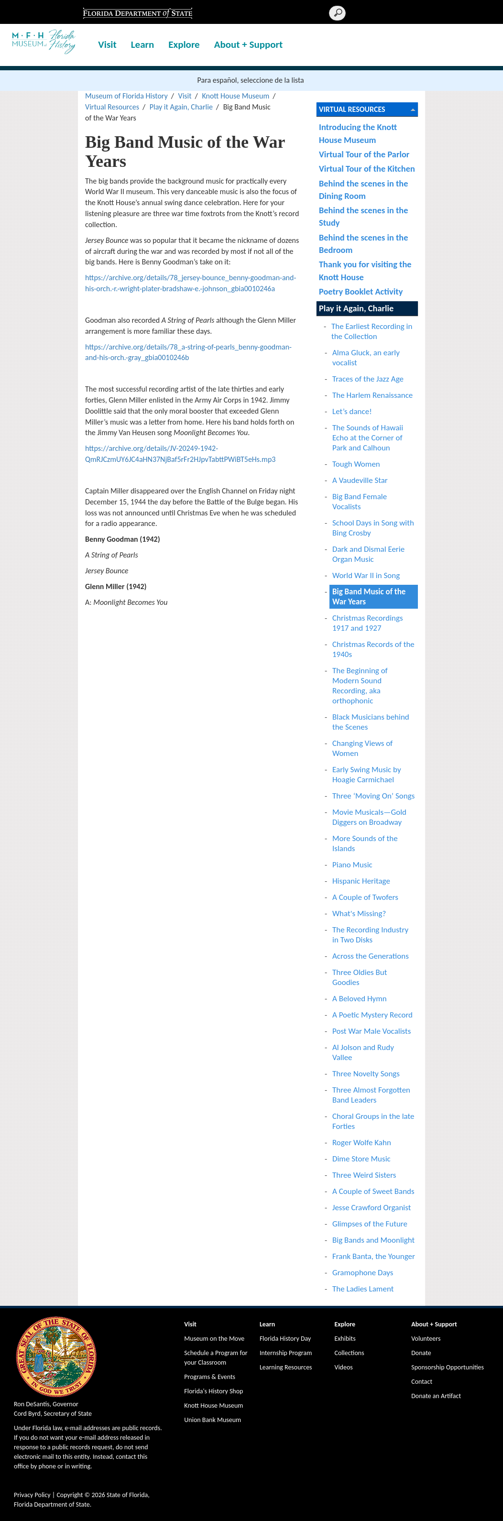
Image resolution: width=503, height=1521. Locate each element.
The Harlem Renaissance (372, 395)
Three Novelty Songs (366, 1074)
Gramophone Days (363, 1273)
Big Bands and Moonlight (373, 1240)
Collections (349, 1353)
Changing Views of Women (362, 748)
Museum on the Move (214, 1339)
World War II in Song (366, 575)
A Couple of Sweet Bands (373, 1191)
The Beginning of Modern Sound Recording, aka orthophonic (360, 686)
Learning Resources (286, 1367)
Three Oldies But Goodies (359, 977)
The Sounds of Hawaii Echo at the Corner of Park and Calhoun (367, 438)
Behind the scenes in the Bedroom (363, 243)
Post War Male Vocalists (371, 1031)
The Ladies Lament (363, 1289)
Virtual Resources (112, 106)
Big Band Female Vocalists (359, 502)
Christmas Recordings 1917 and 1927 (367, 623)
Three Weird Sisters (364, 1175)
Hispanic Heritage (361, 881)
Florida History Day (285, 1339)
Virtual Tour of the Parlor (364, 154)
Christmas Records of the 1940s (373, 649)
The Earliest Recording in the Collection (371, 331)
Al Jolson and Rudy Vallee (363, 1052)
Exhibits (344, 1339)
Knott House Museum (235, 95)
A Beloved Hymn (359, 999)
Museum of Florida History (126, 95)
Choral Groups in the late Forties (373, 1121)
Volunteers (425, 1339)
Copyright (69, 1495)
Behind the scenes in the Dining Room (363, 189)
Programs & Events (209, 1377)
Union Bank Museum (212, 1420)
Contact (421, 1382)
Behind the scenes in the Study (363, 216)
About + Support (248, 44)
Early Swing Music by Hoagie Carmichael (366, 775)
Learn (142, 44)
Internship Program (286, 1353)
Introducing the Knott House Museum (358, 133)
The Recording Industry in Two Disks (370, 935)
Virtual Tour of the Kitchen (367, 168)
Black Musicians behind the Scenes (370, 722)
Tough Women (356, 464)
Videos (343, 1367)
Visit (107, 44)
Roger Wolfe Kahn (361, 1143)
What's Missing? (359, 913)
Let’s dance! (352, 411)
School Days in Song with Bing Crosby (373, 528)
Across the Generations (370, 956)
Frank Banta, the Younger (373, 1256)
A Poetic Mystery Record (372, 1015)
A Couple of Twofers (365, 897)
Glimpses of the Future (369, 1224)
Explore (183, 44)
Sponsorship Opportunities (447, 1367)
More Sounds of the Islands (365, 843)
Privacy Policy (32, 1495)
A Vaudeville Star (360, 480)
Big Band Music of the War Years (368, 597)
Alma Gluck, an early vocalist (366, 358)
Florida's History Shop (213, 1391)
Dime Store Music (361, 1159)
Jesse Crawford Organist (371, 1208)
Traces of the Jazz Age (368, 379)
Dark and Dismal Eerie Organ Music (368, 554)
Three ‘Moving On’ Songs (373, 796)
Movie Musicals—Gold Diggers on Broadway (369, 817)
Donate (421, 1353)
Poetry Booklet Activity (361, 291)
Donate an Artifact (436, 1396)
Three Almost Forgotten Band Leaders (371, 1095)
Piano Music (352, 865)
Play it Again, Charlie (181, 106)
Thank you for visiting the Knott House (365, 270)
